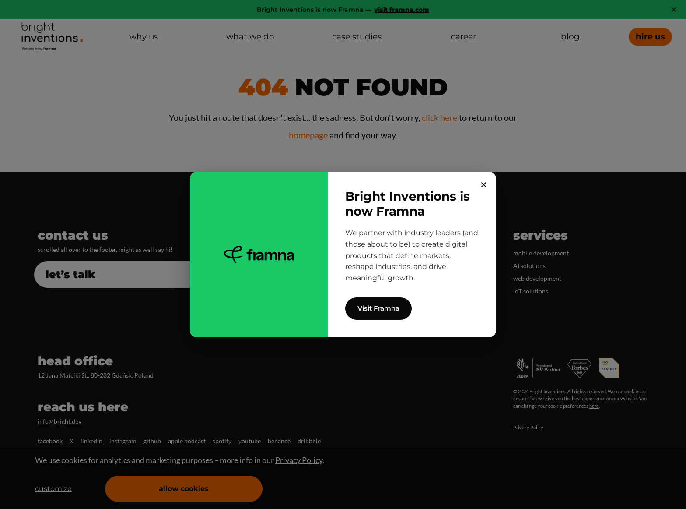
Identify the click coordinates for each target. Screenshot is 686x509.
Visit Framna (378, 308)
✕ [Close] (483, 185)
